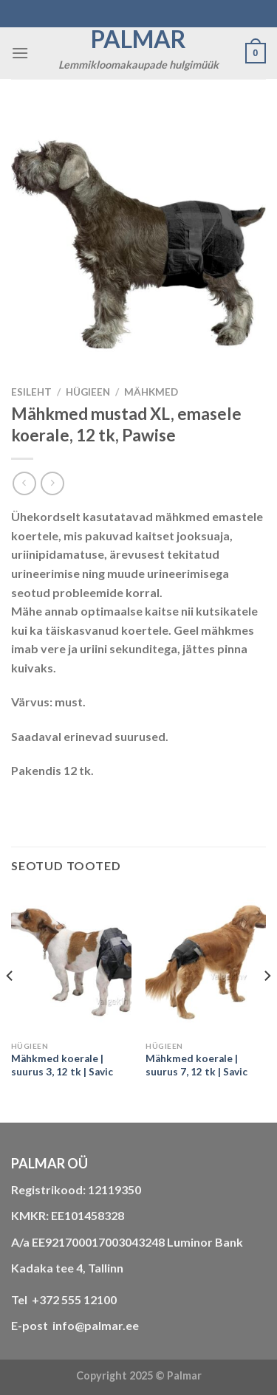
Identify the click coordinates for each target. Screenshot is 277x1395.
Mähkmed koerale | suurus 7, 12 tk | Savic (196, 1065)
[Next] (266, 1005)
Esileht (31, 392)
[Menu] (20, 53)
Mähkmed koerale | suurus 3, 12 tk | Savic (62, 1065)
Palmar (138, 39)
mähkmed (151, 392)
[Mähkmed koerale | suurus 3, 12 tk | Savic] (71, 962)
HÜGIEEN (88, 392)
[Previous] (10, 1005)
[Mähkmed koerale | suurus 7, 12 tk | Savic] (206, 962)
